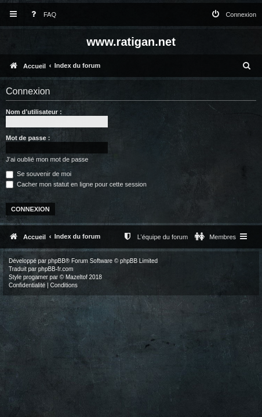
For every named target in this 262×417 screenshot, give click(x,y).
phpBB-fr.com (56, 269)
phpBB (57, 261)
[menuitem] (41, 14)
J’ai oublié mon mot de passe (47, 159)
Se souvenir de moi (38, 173)
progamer (35, 277)
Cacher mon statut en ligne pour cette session (76, 184)
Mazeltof (77, 277)
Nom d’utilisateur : (34, 111)
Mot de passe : (28, 137)
